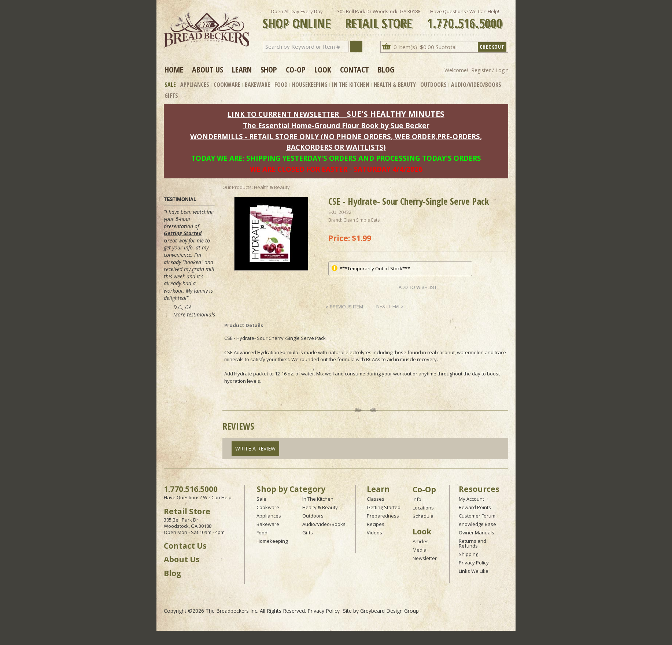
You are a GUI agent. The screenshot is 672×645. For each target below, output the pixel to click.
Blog (386, 69)
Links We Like (473, 571)
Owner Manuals (476, 532)
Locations (423, 507)
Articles (421, 541)
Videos (374, 532)
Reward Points (475, 507)
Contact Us (185, 546)
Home (174, 69)
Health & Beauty (395, 85)
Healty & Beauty (320, 507)
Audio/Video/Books (476, 85)
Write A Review (255, 448)
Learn (242, 69)
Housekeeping (310, 85)
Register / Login (490, 70)
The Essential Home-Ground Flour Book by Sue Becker (336, 125)
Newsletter (425, 558)
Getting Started (183, 233)
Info (417, 499)
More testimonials (194, 314)
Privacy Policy (474, 562)
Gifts (171, 96)
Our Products (237, 187)
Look (322, 69)
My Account (471, 499)
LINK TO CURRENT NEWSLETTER (283, 114)
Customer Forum (477, 515)
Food (281, 85)
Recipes (375, 524)
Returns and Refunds (472, 543)
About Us (207, 69)
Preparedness (383, 515)
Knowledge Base (477, 524)
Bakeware (257, 85)
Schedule (423, 516)
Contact (354, 69)
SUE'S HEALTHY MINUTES (395, 113)
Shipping (468, 554)
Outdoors (433, 85)
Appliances (194, 85)
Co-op (296, 69)
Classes (375, 499)
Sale (170, 85)
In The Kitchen (350, 85)
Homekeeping (272, 541)
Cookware (227, 85)
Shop (269, 69)
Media (420, 549)
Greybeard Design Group (389, 610)
